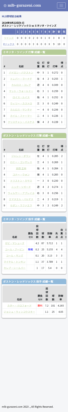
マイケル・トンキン (14, 261)
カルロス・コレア (21, 85)
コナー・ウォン (21, 174)
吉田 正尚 (21, 168)
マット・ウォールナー (21, 91)
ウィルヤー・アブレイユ (21, 193)
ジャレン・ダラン (21, 156)
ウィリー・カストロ (21, 103)
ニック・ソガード (21, 187)
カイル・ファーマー (21, 115)
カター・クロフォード (19, 305)
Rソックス (8, 44)
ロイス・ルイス (21, 97)
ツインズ (9, 38)
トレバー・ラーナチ (21, 78)
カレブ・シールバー (14, 268)
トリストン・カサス (21, 180)
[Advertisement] (34, 360)
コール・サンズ (14, 255)
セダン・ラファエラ (21, 205)
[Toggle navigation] (61, 5)
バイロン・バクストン (21, 72)
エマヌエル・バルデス (21, 199)
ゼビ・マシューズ (14, 243)
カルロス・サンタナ (21, 109)
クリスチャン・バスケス (21, 122)
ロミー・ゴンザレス (21, 162)
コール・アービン (14, 249)
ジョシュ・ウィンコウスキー (19, 311)
